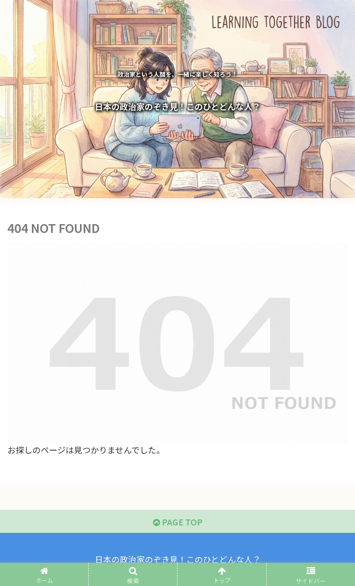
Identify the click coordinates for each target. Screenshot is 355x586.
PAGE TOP (177, 522)
